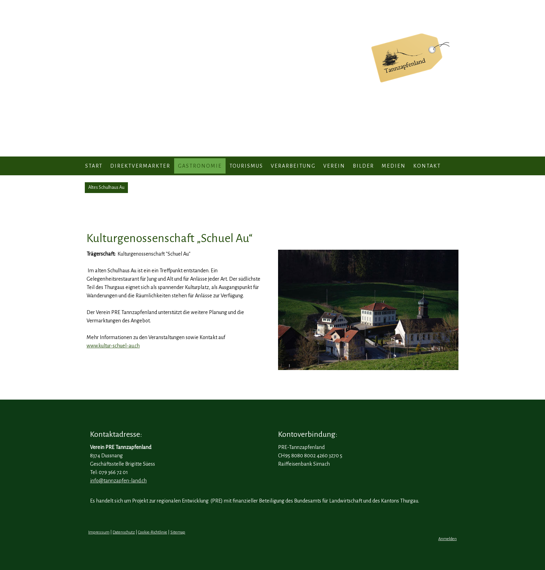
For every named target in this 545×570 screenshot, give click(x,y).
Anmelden (447, 539)
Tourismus (246, 166)
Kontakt (427, 166)
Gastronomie (200, 166)
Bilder (363, 166)
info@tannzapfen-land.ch (118, 480)
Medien (394, 166)
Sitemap (177, 532)
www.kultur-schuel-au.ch (113, 345)
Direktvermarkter (140, 166)
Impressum (98, 532)
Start (94, 166)
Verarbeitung (293, 166)
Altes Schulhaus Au (106, 187)
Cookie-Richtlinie (152, 532)
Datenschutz (124, 532)
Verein (334, 166)
